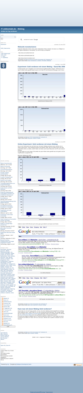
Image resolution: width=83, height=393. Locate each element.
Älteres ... (3, 339)
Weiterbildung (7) (8, 325)
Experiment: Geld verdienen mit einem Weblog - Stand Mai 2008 (41, 67)
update (12, 253)
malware (13, 278)
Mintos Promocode (5, 166)
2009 (13, 282)
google (11, 285)
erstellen (12, 279)
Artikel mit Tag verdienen (9, 31)
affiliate (7, 250)
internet (2, 287)
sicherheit (7, 258)
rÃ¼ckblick (3, 290)
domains (13, 256)
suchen (7, 285)
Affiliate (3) (6, 298)
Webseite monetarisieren (27, 47)
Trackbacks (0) (49, 59)
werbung (3, 285)
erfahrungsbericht (5, 289)
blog (5, 275)
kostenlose (7, 287)
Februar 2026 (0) (5, 335)
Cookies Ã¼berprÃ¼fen (6, 177)
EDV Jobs (3, 55)
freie (9, 256)
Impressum (3, 44)
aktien (2, 275)
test (6, 291)
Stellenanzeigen (8, 320)
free (12, 290)
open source (6, 279)
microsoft (3, 273)
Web (6, 278)
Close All (8, 345)
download (10, 277)
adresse (3, 258)
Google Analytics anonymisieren (5, 173)
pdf (7, 277)
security (9, 262)
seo (11, 252)
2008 (10, 281)
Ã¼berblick (7, 253)
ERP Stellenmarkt (5, 53)
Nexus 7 (11, 271)
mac (13, 268)
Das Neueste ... (4, 338)
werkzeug (8, 273)
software (3, 292)
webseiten (3, 277)
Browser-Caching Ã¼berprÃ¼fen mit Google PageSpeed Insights (7, 241)
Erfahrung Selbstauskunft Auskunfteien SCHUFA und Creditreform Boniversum (7, 194)
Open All (3, 345)
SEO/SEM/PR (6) (8, 316)
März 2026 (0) (4, 334)
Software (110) (7, 318)
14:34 (31, 303)
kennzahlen (3, 249)
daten (2, 281)
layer (6, 286)
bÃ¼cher (3, 257)
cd (13, 269)
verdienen (10, 261)
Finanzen (31, 59)
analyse (6, 281)
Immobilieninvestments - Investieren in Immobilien (7, 206)
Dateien (2, 266)
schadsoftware (4, 261)
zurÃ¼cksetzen (4, 271)
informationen (9, 270)
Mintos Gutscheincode (6, 163)
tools (2, 283)
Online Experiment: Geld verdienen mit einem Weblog (38, 144)
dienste (10, 257)
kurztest (3, 286)
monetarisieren (33, 60)
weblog (8, 290)
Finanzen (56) (7, 303)
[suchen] (41, 40)
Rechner (9, 249)
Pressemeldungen (8, 313)
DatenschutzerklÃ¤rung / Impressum (41, 392)
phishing (3, 268)
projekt (2, 254)
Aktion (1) (5, 300)
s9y (8, 364)
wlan (2, 270)
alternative (3, 282)
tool (15, 285)
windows (3, 291)
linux (5, 283)
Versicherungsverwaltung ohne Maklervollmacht (8, 202)
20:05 (36, 59)
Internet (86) (7, 306)
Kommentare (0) (41, 59)
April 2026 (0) (4, 332)
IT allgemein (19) (8, 308)
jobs (5, 270)
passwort (3, 250)
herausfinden (4, 256)
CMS (9, 278)
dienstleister (4, 262)
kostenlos (7, 292)
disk (12, 254)
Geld (29, 60)
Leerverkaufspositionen (6, 169)
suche (7, 265)
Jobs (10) (6, 311)
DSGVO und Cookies (6, 180)
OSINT (2, 237)
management (12, 264)
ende (13, 274)
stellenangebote (4, 269)
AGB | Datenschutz (5, 48)
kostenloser (10, 283)
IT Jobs (3, 56)
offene (10, 265)
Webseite (49, 60)
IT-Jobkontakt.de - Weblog (12, 29)
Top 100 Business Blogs (26, 315)
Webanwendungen (5, 252)
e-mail (13, 281)
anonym (7, 266)
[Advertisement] (41, 12)
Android (7, 268)
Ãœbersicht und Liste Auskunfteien (6, 211)
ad (14, 286)
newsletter (9, 282)
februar (8, 254)
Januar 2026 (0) (4, 336)
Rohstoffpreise (4, 198)
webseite (3, 265)
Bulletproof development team (23, 364)
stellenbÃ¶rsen (4, 264)
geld (2, 279)
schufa (2, 253)
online (12, 292)
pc (10, 268)
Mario (27, 59)
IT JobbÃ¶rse (4, 57)
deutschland (4, 274)
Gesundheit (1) (7, 305)
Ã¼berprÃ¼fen (10, 275)
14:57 (31, 137)
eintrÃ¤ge (10, 286)
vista (12, 258)
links (8, 260)
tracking (3, 278)
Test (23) (6, 321)
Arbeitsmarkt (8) (7, 301)
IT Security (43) (7, 310)
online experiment (34, 305)
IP (11, 273)
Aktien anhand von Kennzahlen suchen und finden (8, 219)
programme (3, 260)
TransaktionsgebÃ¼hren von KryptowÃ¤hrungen (8, 184)
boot (11, 266)
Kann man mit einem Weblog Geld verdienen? (35, 309)
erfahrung (12, 289)
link (5, 254)
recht (14, 265)
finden (10, 269)
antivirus (9, 274)
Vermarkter (44, 60)
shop (7, 257)
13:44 (31, 332)
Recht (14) (6, 315)
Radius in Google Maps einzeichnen (6, 224)
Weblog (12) (7, 323)
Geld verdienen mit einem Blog (33, 313)
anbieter (10, 291)
